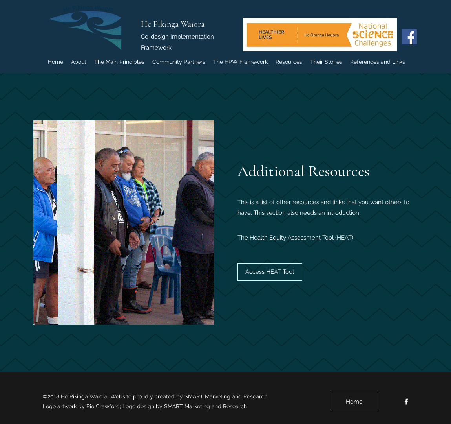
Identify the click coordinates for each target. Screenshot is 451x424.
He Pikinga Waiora (173, 24)
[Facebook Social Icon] (409, 36)
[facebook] (406, 402)
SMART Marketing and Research (226, 396)
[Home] (354, 401)
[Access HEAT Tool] (269, 272)
